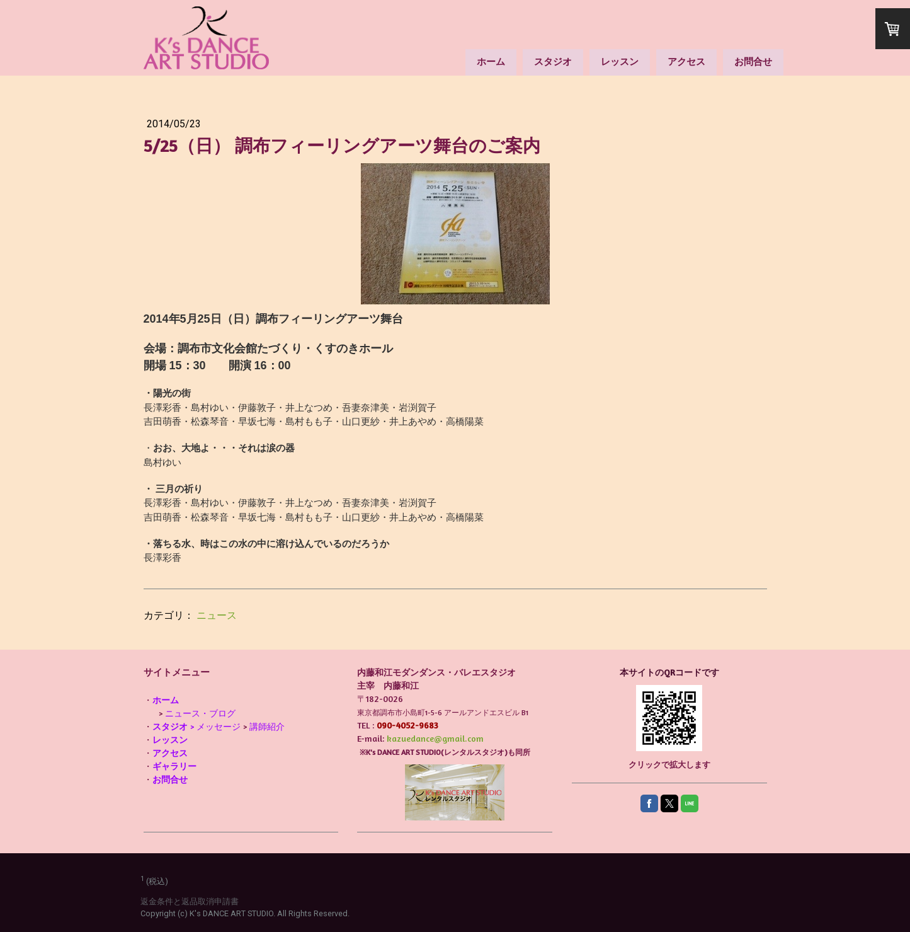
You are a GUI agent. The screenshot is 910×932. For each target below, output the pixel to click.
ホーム (491, 61)
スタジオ (553, 61)
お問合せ (753, 61)
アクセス (686, 61)
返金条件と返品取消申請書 (189, 901)
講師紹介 (267, 726)
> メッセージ (196, 726)
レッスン (620, 61)
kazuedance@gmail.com (435, 738)
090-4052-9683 (407, 725)
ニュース (216, 615)
